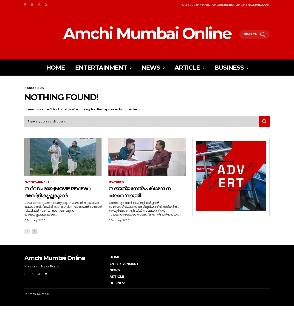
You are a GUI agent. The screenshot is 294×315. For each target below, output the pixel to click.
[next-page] (34, 240)
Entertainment (37, 183)
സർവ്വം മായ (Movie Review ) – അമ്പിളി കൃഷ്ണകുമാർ (55, 197)
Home (29, 88)
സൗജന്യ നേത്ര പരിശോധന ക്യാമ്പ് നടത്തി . (137, 197)
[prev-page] (27, 240)
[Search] (263, 122)
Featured (116, 183)
